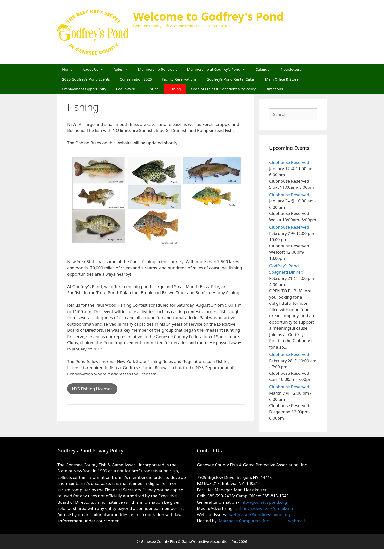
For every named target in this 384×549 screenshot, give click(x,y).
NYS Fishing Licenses (92, 389)
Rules (123, 69)
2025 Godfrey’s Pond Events (86, 79)
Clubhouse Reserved (289, 162)
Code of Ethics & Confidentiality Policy (223, 88)
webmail (296, 521)
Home (67, 69)
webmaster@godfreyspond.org (259, 514)
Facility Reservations (179, 79)
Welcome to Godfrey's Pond (208, 16)
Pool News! (125, 88)
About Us (96, 69)
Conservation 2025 (136, 79)
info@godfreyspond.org (263, 502)
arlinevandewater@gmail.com (265, 508)
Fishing (174, 88)
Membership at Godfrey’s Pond (219, 69)
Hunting (152, 88)
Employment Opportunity (84, 88)
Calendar (263, 69)
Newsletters (291, 69)
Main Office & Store (282, 79)
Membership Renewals (157, 69)
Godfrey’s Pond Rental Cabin (230, 79)
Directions (274, 88)
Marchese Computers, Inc (243, 521)
